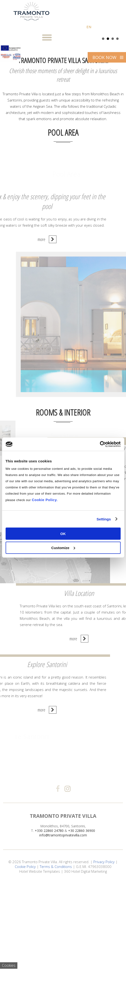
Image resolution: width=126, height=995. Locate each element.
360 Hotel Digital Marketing (85, 985)
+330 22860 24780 (49, 945)
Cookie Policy (25, 980)
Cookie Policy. (44, 500)
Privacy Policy (104, 976)
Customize (63, 548)
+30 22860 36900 (81, 945)
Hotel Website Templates (39, 985)
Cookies (8, 965)
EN (88, 26)
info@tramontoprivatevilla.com (63, 949)
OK (63, 534)
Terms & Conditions (56, 980)
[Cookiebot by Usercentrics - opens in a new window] (100, 444)
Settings (104, 519)
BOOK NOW (104, 57)
